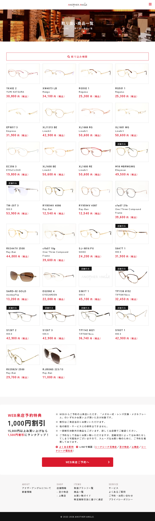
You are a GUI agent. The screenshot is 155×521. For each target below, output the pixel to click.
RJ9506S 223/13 (53, 369)
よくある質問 (66, 446)
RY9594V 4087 (89, 205)
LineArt (47, 130)
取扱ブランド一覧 (84, 487)
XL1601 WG (122, 127)
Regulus (83, 91)
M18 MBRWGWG (125, 166)
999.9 (9, 208)
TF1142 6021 (87, 330)
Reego (46, 91)
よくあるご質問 (117, 491)
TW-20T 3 (13, 205)
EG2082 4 (49, 291)
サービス (114, 487)
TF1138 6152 (123, 291)
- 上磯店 (61, 495)
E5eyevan (120, 169)
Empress (11, 130)
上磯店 (136, 446)
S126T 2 (11, 330)
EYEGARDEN (50, 294)
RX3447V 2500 (16, 248)
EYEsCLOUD (13, 169)
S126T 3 (48, 330)
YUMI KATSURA (15, 91)
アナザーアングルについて (36, 487)
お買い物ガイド (82, 495)
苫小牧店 (125, 446)
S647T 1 (120, 248)
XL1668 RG (86, 127)
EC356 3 (11, 166)
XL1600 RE (86, 166)
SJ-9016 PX (87, 248)
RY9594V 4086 (52, 205)
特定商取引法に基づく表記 (89, 498)
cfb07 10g (49, 248)
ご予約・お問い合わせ (121, 495)
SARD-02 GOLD (16, 291)
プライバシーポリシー (121, 498)
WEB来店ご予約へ (87, 461)
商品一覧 (79, 491)
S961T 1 (84, 291)
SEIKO (82, 251)
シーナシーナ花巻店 (106, 446)
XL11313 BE (50, 127)
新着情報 (26, 491)
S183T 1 (120, 330)
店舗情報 (61, 487)
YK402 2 (11, 88)
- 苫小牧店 (62, 491)
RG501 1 (120, 88)
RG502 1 (84, 88)
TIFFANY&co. (123, 294)
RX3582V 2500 (15, 369)
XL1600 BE (50, 166)
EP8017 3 (12, 127)
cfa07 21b (121, 205)
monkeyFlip (13, 294)
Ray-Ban (48, 208)
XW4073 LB (50, 88)
